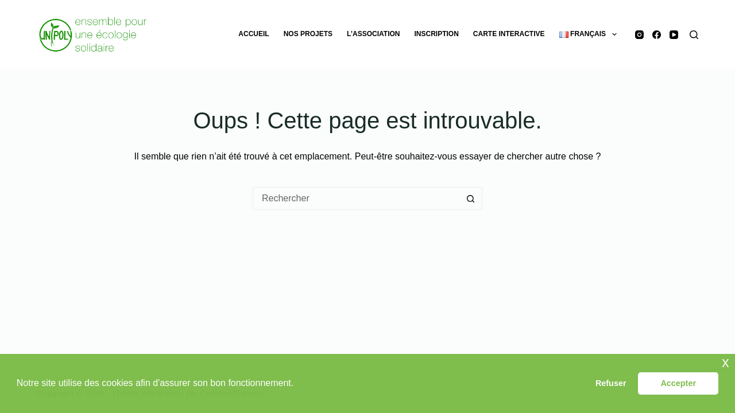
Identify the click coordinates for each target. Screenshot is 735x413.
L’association (373, 34)
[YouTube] (674, 34)
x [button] (725, 362)
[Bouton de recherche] (470, 198)
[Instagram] (639, 34)
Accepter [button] (678, 383)
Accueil (253, 34)
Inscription (437, 34)
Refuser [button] (610, 383)
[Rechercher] (694, 34)
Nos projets (308, 34)
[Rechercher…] (356, 198)
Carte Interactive (509, 34)
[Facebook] (656, 34)
